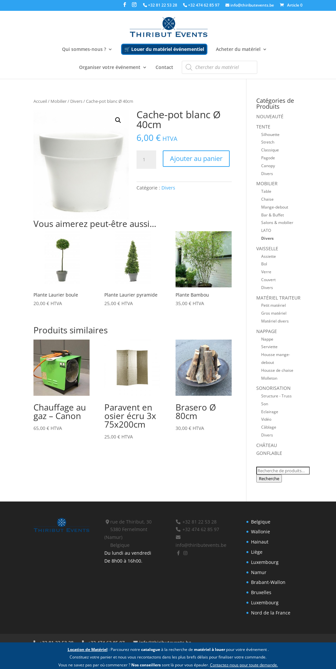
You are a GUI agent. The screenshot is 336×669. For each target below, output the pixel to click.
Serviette (269, 346)
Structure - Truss (276, 395)
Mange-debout (274, 207)
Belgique (260, 522)
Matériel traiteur (278, 298)
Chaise (267, 199)
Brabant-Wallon (268, 582)
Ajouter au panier (196, 158)
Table (266, 191)
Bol (264, 263)
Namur (258, 572)
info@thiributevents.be (249, 5)
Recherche (269, 478)
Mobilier (59, 101)
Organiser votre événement (109, 67)
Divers (76, 101)
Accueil (40, 101)
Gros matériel (273, 313)
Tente (263, 126)
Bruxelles (261, 592)
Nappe (267, 339)
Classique (270, 149)
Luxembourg (265, 562)
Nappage (266, 331)
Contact (164, 67)
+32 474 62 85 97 (201, 5)
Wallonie (260, 531)
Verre (266, 271)
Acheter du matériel (238, 49)
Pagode (268, 157)
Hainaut (259, 542)
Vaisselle (267, 248)
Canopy (268, 165)
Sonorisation (273, 388)
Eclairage (269, 411)
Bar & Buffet (272, 214)
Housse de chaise (277, 370)
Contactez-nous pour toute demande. (244, 665)
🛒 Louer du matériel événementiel (164, 49)
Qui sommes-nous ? (84, 49)
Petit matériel (273, 305)
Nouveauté (270, 116)
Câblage (268, 427)
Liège (256, 552)
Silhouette (270, 134)
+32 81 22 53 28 (160, 5)
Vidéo (266, 419)
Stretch (267, 142)
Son (264, 403)
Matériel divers (275, 320)
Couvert (268, 279)
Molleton (269, 378)
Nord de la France (270, 613)
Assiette (268, 256)
